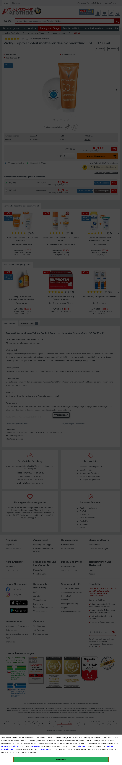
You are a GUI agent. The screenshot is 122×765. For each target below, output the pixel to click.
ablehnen (81, 746)
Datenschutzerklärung (11, 746)
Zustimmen (44, 749)
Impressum (35, 746)
